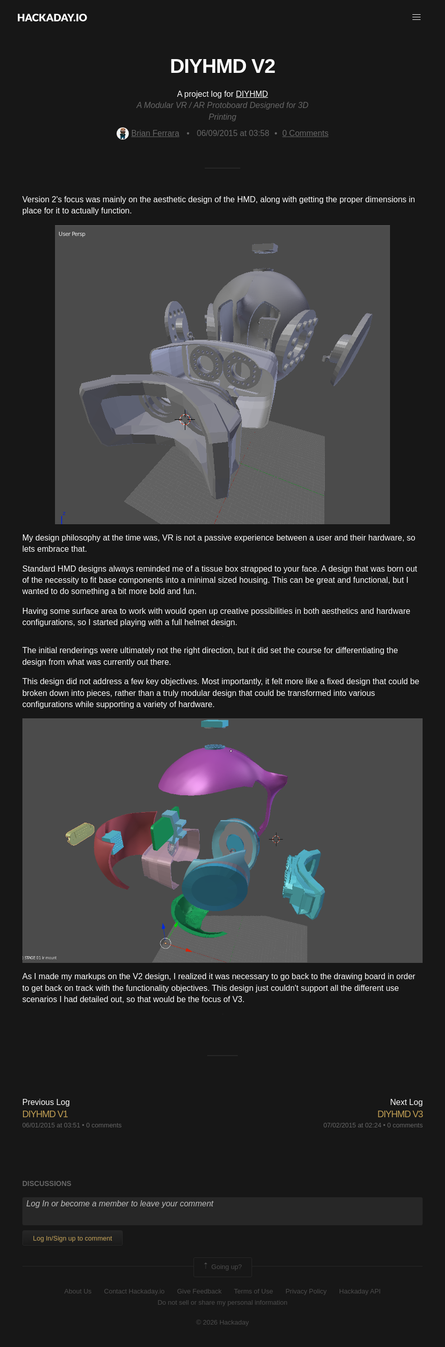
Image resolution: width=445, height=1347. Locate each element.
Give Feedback (199, 1291)
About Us (77, 1291)
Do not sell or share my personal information (222, 1302)
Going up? (222, 1267)
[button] (416, 17)
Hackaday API (360, 1291)
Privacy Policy (306, 1291)
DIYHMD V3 (400, 1114)
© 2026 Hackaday (222, 1322)
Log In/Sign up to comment (72, 1238)
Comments (306, 133)
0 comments (104, 1125)
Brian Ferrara (148, 133)
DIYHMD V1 (45, 1114)
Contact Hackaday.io (134, 1291)
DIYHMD (252, 94)
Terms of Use (253, 1291)
